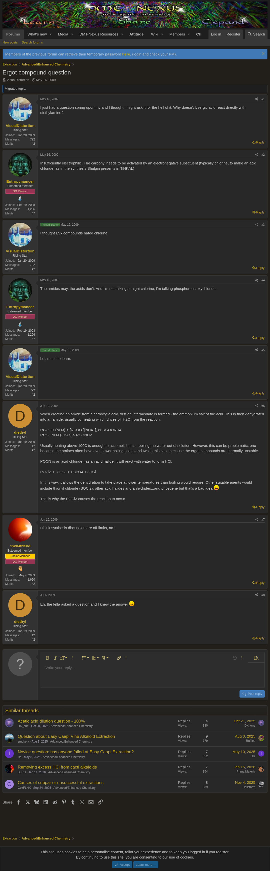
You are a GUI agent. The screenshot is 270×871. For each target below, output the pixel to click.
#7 (263, 519)
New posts (10, 42)
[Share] (256, 99)
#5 (263, 350)
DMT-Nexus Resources (99, 34)
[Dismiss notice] (262, 54)
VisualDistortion (18, 80)
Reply (260, 142)
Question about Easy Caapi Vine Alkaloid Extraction (66, 736)
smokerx (23, 741)
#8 (263, 595)
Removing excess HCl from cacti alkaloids (57, 767)
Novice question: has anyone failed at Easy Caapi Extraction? (76, 752)
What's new (37, 34)
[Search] (256, 34)
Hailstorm (248, 787)
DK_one (23, 726)
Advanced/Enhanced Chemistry (71, 726)
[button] (50, 34)
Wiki (154, 34)
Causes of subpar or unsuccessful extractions (61, 782)
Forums (13, 34)
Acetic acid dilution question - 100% (51, 721)
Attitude (137, 34)
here (126, 54)
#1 (263, 99)
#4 (263, 280)
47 (33, 213)
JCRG (22, 772)
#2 (263, 154)
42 (33, 143)
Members (177, 34)
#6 (263, 406)
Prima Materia (245, 771)
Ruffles (250, 741)
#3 (263, 224)
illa (20, 757)
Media (63, 34)
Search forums (32, 42)
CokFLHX (24, 788)
